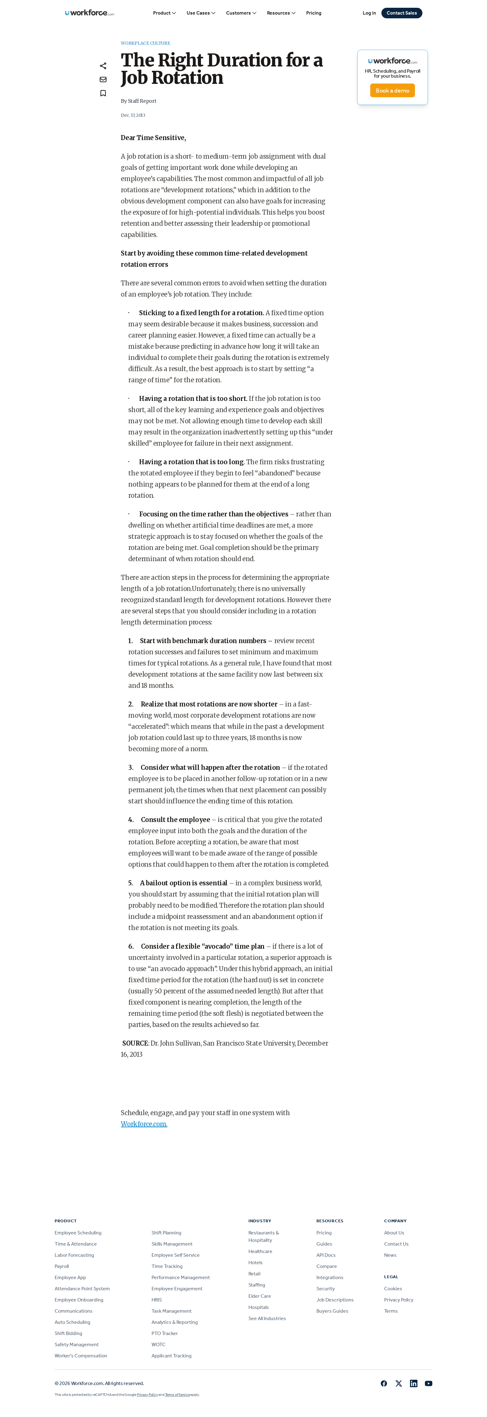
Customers (241, 13)
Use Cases (201, 13)
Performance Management (181, 1277)
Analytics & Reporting (175, 1322)
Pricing (313, 13)
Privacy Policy (398, 1300)
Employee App (70, 1277)
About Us (394, 1233)
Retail (254, 1274)
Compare (326, 1266)
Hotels (255, 1262)
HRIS (157, 1300)
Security (325, 1289)
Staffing (256, 1285)
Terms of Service (177, 1394)
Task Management (172, 1311)
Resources (281, 13)
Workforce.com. (144, 1124)
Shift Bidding (68, 1333)
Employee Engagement (177, 1289)
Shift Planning (166, 1233)
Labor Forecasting (74, 1255)
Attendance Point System (82, 1289)
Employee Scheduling (78, 1233)
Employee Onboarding (79, 1300)
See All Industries (267, 1318)
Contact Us (396, 1244)
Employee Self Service (176, 1255)
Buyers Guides (332, 1311)
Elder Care (259, 1296)
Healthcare (260, 1251)
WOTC (159, 1344)
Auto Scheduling (72, 1322)
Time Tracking (167, 1266)
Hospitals (258, 1307)
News (390, 1255)
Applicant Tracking (172, 1356)
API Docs (326, 1255)
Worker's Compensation (81, 1356)
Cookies (393, 1289)
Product (165, 13)
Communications (74, 1311)
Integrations (330, 1277)
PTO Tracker (165, 1333)
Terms (391, 1311)
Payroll (62, 1266)
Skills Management (172, 1244)
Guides (324, 1244)
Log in (369, 13)
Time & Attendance (76, 1244)
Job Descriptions (335, 1300)
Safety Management (77, 1344)
